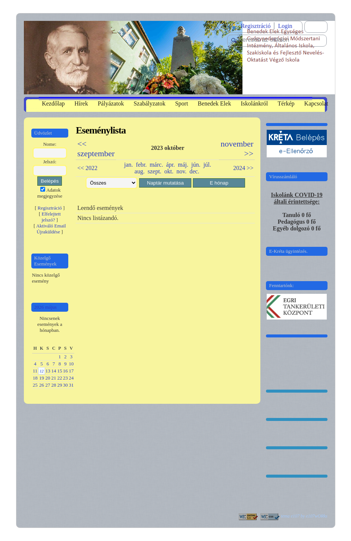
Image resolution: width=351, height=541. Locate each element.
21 (53, 378)
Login (285, 26)
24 (71, 378)
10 (71, 364)
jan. (128, 164)
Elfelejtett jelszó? (50, 217)
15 (59, 371)
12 (41, 371)
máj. (183, 164)
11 (35, 371)
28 (53, 385)
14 (53, 371)
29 (59, 385)
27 (47, 385)
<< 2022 (87, 168)
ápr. (170, 164)
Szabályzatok (149, 103)
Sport (181, 103)
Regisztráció (255, 26)
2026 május (45, 307)
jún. (195, 164)
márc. (156, 164)
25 (35, 385)
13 (48, 371)
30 (65, 385)
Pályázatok (111, 103)
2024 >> (243, 168)
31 (71, 385)
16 (65, 371)
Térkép (286, 103)
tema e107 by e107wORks (304, 516)
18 (35, 378)
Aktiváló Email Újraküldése (51, 229)
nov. (181, 171)
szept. (155, 171)
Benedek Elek (214, 103)
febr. (141, 164)
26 (41, 385)
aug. (140, 171)
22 (59, 378)
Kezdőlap (53, 103)
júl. (207, 164)
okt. (168, 171)
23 (65, 378)
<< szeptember (96, 148)
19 (41, 378)
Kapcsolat (316, 103)
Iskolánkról (254, 103)
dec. (194, 171)
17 (71, 371)
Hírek (81, 103)
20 (47, 378)
